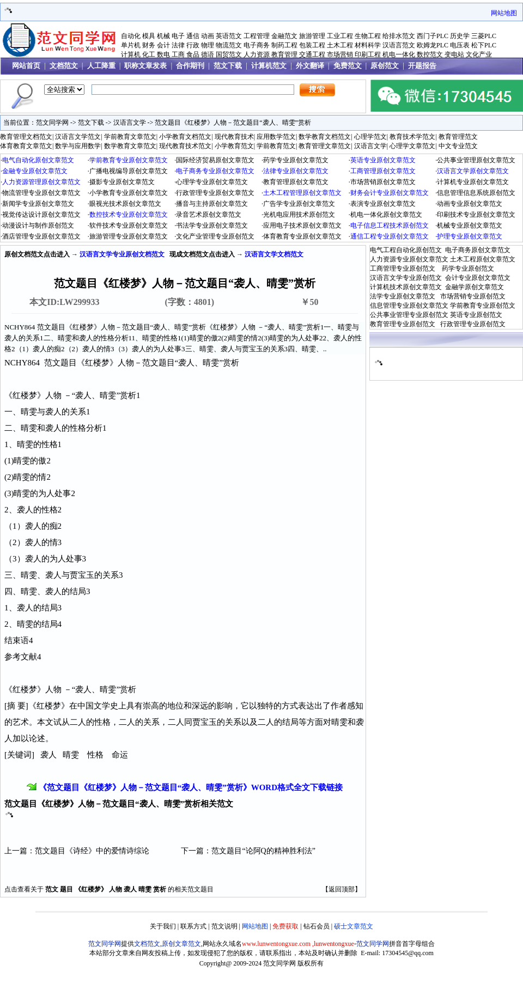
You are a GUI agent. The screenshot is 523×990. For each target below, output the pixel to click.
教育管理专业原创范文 (402, 324)
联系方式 (193, 926)
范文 (51, 889)
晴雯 (144, 889)
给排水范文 (398, 36)
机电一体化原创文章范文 (386, 214)
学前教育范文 (276, 146)
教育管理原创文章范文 (296, 182)
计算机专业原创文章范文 (473, 182)
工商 (178, 54)
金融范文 (284, 36)
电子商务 (257, 45)
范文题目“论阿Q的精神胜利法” (263, 851)
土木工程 (340, 45)
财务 (148, 45)
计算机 (131, 54)
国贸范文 (229, 54)
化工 (148, 54)
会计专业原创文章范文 (477, 278)
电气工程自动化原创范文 (406, 250)
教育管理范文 (458, 136)
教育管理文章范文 (325, 146)
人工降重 (101, 66)
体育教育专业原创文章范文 (302, 236)
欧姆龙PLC (432, 45)
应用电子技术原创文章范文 (302, 225)
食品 (192, 54)
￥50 (309, 302)
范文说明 (224, 926)
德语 (207, 54)
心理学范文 (370, 136)
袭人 (130, 889)
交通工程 (312, 54)
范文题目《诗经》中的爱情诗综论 (92, 851)
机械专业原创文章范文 (469, 225)
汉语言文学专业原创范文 (406, 278)
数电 (163, 54)
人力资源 (257, 54)
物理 (207, 45)
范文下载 (228, 66)
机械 (163, 36)
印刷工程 (368, 54)
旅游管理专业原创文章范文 (128, 236)
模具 (148, 36)
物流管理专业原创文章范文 (41, 193)
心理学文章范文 (412, 146)
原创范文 (384, 66)
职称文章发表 (145, 66)
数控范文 (430, 54)
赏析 (159, 889)
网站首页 (26, 66)
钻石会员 (316, 926)
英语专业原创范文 (476, 315)
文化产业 (479, 54)
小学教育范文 (234, 146)
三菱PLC (483, 36)
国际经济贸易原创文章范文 (215, 160)
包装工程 (312, 45)
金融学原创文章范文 (474, 287)
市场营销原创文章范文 (383, 182)
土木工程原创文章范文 (482, 259)
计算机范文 (269, 66)
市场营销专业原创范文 (473, 296)
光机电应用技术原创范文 (299, 214)
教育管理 (284, 54)
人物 (115, 889)
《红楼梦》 (91, 889)
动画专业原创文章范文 (469, 203)
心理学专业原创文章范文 (212, 182)
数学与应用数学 (78, 146)
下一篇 (192, 851)
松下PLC (483, 45)
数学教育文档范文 (325, 136)
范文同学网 (52, 122)
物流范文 (229, 45)
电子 (178, 36)
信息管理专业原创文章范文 (409, 305)
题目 (66, 889)
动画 (207, 36)
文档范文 (64, 66)
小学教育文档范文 (185, 136)
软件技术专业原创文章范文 (128, 225)
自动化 (131, 36)
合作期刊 (190, 66)
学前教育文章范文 (130, 136)
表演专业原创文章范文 (383, 203)
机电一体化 (398, 54)
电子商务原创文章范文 (477, 250)
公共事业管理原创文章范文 (476, 160)
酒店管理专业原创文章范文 (41, 236)
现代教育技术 (234, 136)
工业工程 (340, 36)
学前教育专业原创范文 (482, 305)
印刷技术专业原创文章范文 (476, 214)
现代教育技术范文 (185, 146)
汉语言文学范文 (78, 136)
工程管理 (257, 36)
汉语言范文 (398, 45)
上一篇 (15, 851)
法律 (178, 45)
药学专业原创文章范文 (296, 160)
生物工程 (368, 36)
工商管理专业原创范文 (402, 268)
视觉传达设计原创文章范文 (41, 214)
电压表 (460, 45)
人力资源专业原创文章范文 (409, 259)
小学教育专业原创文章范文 (128, 193)
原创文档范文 (24, 254)
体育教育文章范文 (26, 146)
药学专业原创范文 (468, 268)
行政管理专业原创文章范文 (215, 193)
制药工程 (284, 45)
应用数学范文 (276, 136)
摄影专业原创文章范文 (122, 182)
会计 (163, 45)
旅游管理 (312, 36)
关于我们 (163, 926)
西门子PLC (432, 36)
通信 (192, 36)
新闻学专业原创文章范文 (38, 203)
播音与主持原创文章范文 (212, 203)
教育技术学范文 (412, 136)
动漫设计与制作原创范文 (38, 225)
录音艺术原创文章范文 (208, 214)
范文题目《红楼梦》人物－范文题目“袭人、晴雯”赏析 (233, 122)
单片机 (131, 45)
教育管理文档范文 (26, 136)
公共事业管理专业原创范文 (409, 315)
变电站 (454, 54)
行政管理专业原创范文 (473, 324)
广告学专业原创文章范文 (299, 203)
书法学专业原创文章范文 (212, 225)
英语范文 (229, 36)
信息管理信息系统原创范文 (476, 193)
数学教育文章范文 (130, 146)
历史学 (460, 36)
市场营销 (340, 54)
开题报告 (422, 66)
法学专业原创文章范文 (402, 296)
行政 (192, 45)
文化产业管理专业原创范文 (215, 236)
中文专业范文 (458, 146)
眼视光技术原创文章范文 (125, 203)
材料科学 (368, 45)
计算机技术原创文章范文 (406, 287)
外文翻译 (310, 66)
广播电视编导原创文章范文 (128, 171)
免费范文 (347, 66)
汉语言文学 (129, 122)
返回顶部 (342, 889)
